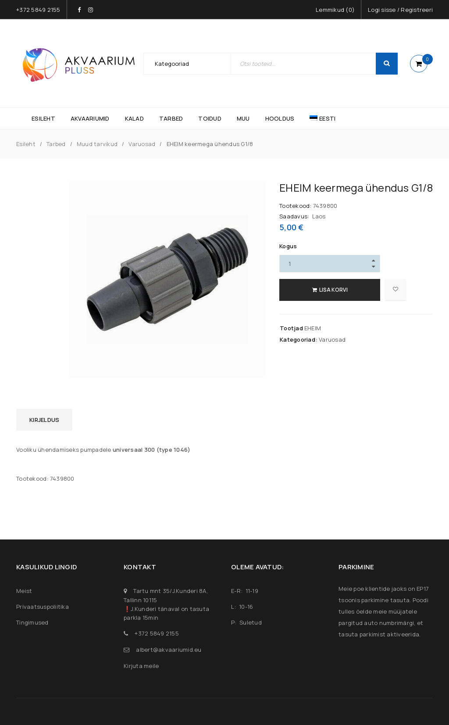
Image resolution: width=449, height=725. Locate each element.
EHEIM (312, 328)
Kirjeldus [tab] (44, 420)
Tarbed (56, 144)
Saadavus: (294, 216)
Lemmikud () (335, 9)
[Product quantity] (329, 263)
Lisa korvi (333, 289)
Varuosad (141, 144)
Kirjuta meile (141, 666)
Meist (24, 591)
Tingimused (32, 622)
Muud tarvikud (97, 144)
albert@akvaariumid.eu (168, 650)
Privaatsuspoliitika (42, 607)
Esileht (26, 144)
